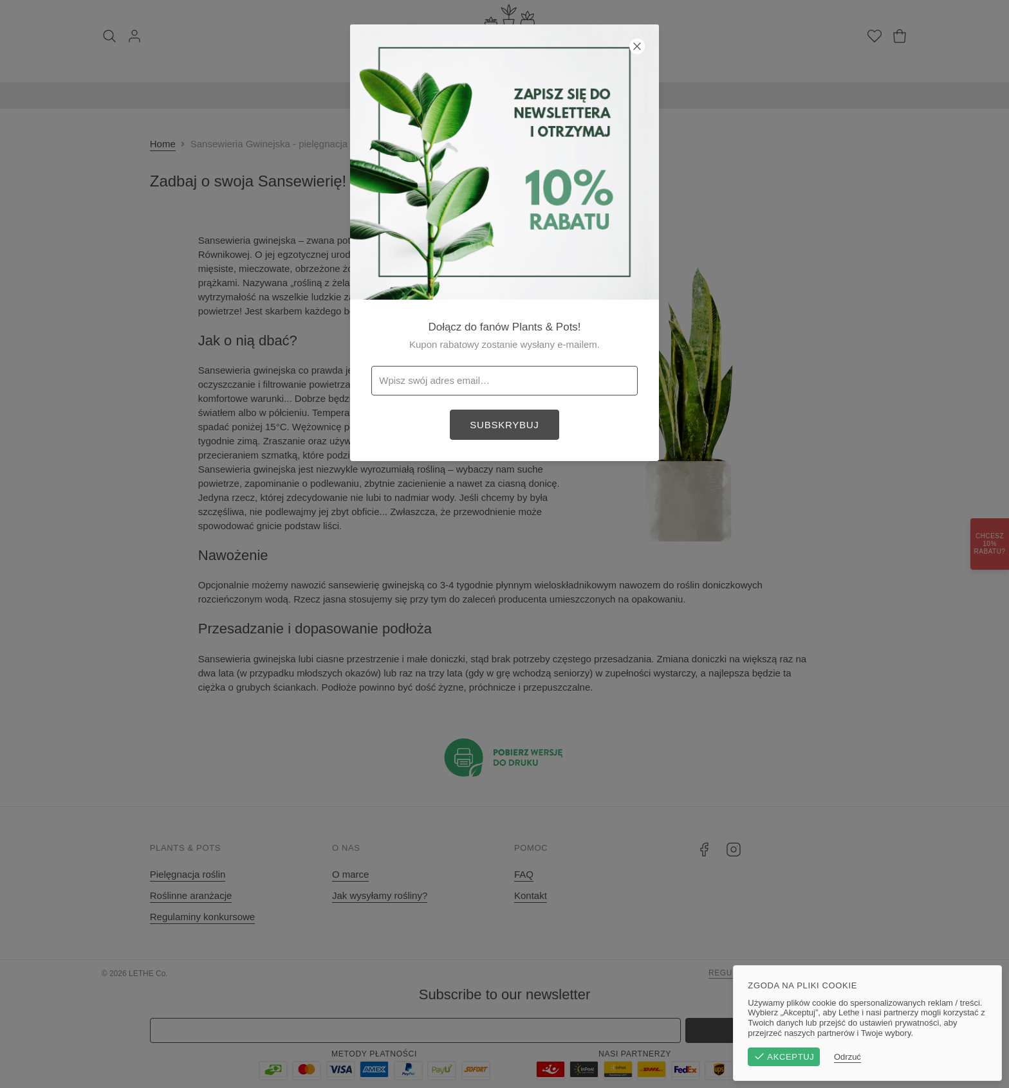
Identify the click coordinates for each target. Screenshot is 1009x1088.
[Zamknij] (637, 46)
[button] (504, 544)
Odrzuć (851, 1057)
